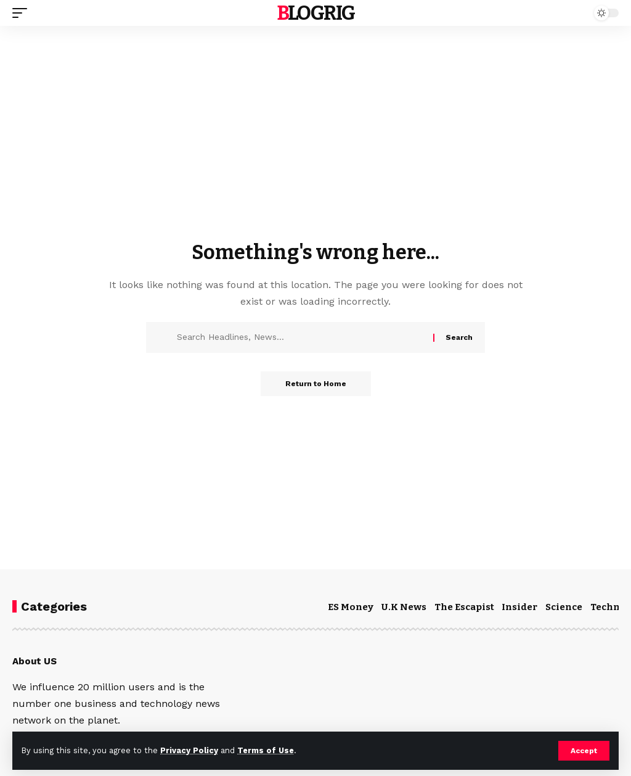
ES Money (350, 607)
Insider (519, 607)
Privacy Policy (189, 750)
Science (563, 607)
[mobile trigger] (22, 13)
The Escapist (464, 607)
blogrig (316, 13)
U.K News (403, 607)
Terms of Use (265, 750)
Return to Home (315, 383)
